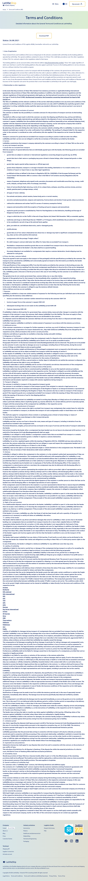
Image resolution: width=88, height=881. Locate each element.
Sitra (4, 616)
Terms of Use (61, 876)
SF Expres (6, 614)
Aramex (5, 587)
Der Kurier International (10, 609)
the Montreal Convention (34, 97)
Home (4, 9)
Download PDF (44, 36)
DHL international (9, 594)
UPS (4, 603)
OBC (4, 618)
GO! (4, 598)
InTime (5, 611)
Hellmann (6, 622)
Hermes (5, 607)
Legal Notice (6, 876)
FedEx (5, 629)
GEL (4, 596)
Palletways (6, 625)
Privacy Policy (56, 740)
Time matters (7, 620)
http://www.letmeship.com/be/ (54, 62)
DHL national (7, 592)
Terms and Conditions (17, 876)
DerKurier (6, 589)
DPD (4, 605)
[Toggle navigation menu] (55, 4)
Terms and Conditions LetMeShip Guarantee (36, 876)
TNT (4, 600)
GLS (4, 627)
